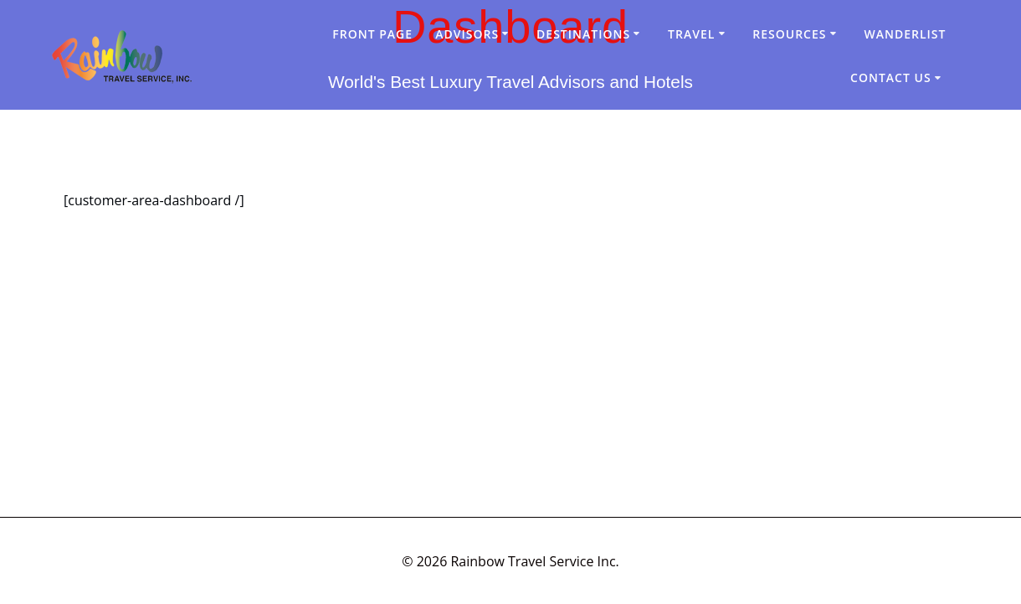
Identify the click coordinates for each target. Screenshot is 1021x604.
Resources (789, 34)
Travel (691, 34)
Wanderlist (905, 34)
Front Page (372, 34)
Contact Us (890, 77)
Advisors (467, 34)
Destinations (583, 34)
